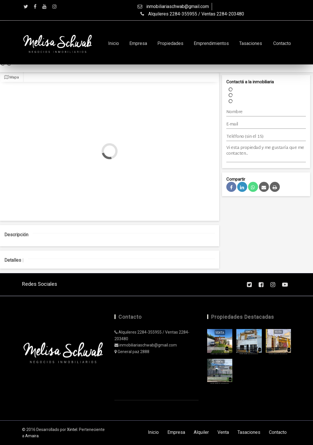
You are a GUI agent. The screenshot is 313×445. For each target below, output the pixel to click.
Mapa (11, 77)
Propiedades (170, 43)
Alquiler (201, 432)
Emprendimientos (211, 43)
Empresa (138, 43)
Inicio (113, 43)
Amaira (32, 436)
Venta (223, 432)
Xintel (72, 429)
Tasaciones (250, 43)
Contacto (282, 43)
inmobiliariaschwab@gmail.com (173, 6)
